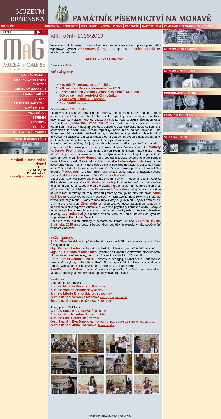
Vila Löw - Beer (192, 145)
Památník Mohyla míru (192, 123)
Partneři (132, 26)
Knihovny (52, 26)
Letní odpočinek (102, 293)
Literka (40, 98)
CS (3, 26)
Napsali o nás (111, 26)
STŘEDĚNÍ (39, 117)
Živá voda (93, 318)
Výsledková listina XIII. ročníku (82, 99)
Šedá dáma (99, 310)
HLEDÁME (39, 127)
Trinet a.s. (106, 415)
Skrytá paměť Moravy (29, 131)
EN (7, 26)
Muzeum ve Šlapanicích (192, 57)
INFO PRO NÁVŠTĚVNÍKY (29, 79)
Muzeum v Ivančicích (192, 79)
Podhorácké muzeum (192, 101)
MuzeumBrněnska (27, 15)
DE (12, 26)
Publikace (89, 26)
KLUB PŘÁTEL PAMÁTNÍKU (28, 103)
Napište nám (151, 26)
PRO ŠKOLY (38, 122)
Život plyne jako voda (113, 297)
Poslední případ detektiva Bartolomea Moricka (125, 321)
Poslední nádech (97, 314)
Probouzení (104, 301)
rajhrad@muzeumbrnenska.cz (28, 176)
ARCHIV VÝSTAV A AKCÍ (30, 89)
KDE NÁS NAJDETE (33, 75)
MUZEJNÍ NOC (37, 112)
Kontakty (70, 26)
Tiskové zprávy (61, 72)
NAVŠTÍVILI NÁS (35, 108)
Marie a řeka (106, 325)
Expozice (39, 84)
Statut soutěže (61, 65)
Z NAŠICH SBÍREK (34, 93)
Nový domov (95, 290)
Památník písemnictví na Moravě (188, 26)
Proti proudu (100, 286)
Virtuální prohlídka (24, 146)
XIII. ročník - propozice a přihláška (84, 84)
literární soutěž (143, 49)
